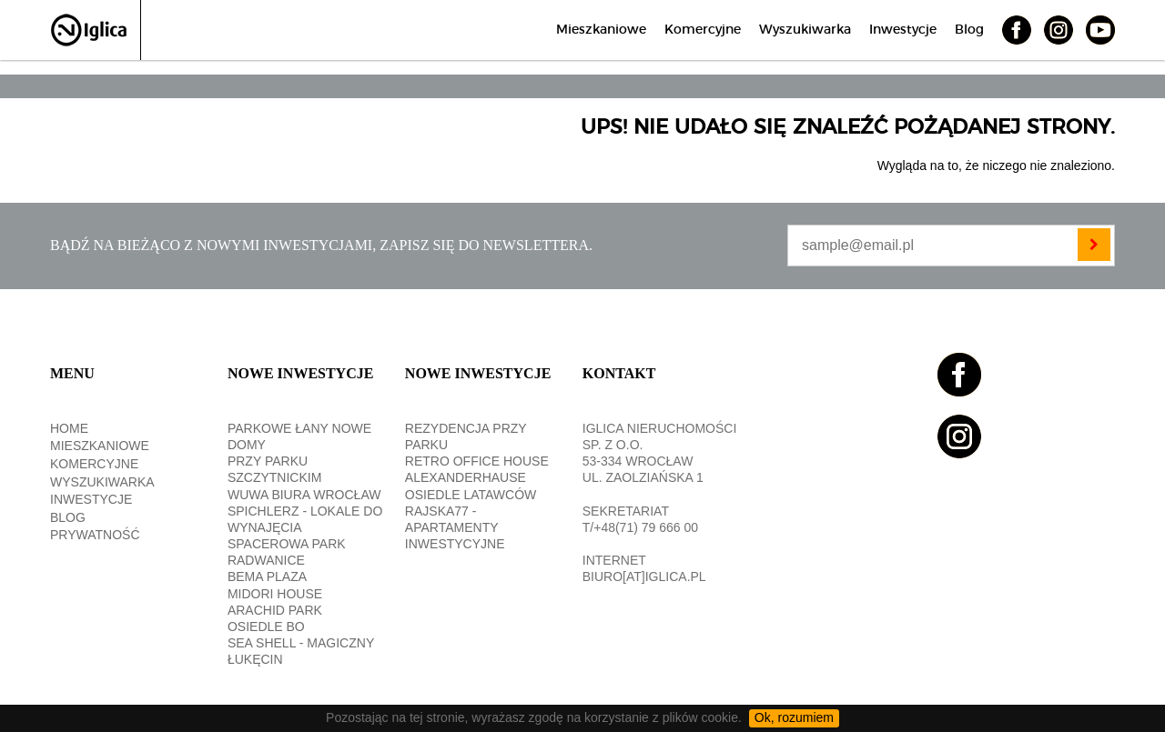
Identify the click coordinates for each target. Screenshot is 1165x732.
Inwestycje (903, 30)
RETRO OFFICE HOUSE (477, 461)
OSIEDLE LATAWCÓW (470, 494)
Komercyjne (702, 30)
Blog (969, 30)
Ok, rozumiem (794, 717)
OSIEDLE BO (266, 626)
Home (69, 428)
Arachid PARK (275, 610)
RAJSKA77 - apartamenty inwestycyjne (455, 527)
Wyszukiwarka (805, 30)
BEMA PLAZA (267, 576)
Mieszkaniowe (601, 30)
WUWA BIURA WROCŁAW (304, 494)
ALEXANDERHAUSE (465, 477)
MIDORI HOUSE (275, 594)
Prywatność (95, 534)
